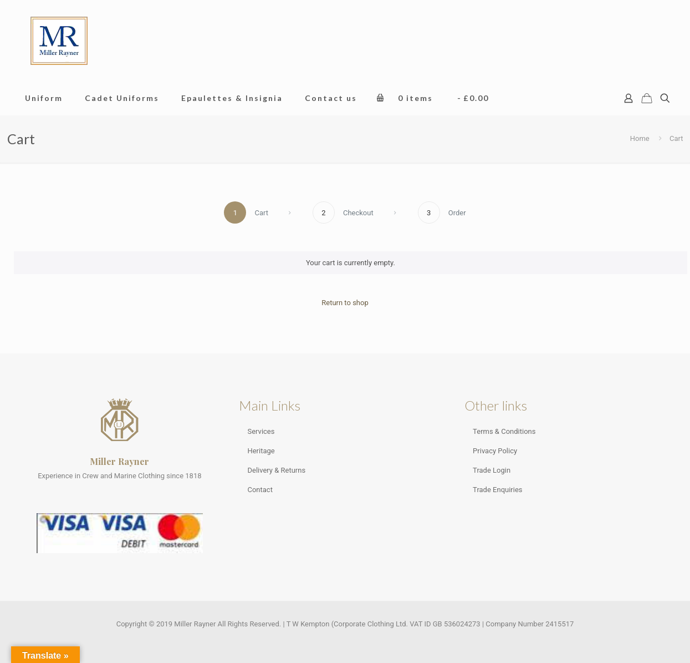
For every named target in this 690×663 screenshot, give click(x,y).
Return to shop (344, 302)
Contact (259, 489)
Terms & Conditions (504, 431)
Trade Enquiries (497, 489)
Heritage (260, 451)
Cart (676, 138)
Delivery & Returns (276, 470)
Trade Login (491, 470)
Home (640, 138)
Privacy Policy (495, 451)
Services (260, 431)
